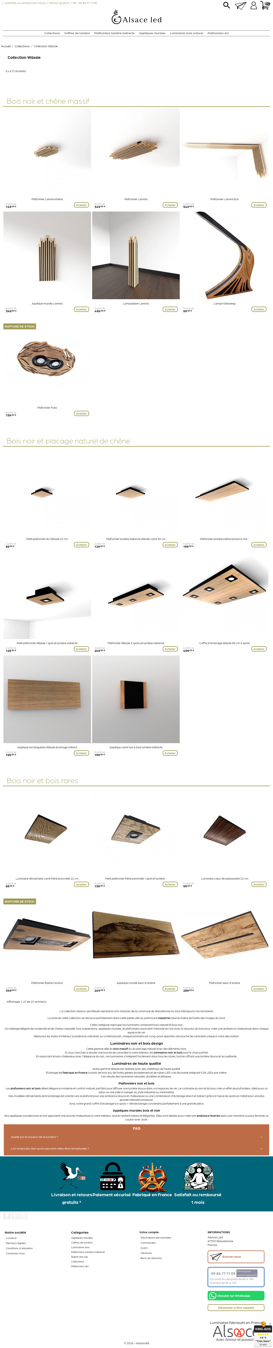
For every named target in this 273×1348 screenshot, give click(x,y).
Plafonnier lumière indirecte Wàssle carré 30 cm (136, 539)
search (226, 6)
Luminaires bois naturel (186, 33)
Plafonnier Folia (47, 407)
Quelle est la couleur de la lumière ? (34, 1137)
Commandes (148, 1242)
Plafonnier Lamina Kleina (47, 199)
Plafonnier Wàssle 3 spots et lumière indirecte (136, 643)
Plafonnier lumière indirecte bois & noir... (224, 539)
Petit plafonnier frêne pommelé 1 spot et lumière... (135, 878)
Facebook (7, 1215)
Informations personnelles (155, 1237)
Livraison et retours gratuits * (71, 1198)
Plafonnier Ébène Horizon (47, 982)
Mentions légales (16, 1242)
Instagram (23, 1215)
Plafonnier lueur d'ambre (224, 982)
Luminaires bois (80, 1247)
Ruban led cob (79, 1256)
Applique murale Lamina (47, 303)
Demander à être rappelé (236, 1307)
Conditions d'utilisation (19, 1248)
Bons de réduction (151, 1257)
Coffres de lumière (77, 33)
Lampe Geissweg (224, 303)
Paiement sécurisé (112, 1194)
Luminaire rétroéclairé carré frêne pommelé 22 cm (47, 878)
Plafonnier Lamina (135, 199)
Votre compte (149, 1232)
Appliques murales (152, 33)
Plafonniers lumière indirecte (114, 33)
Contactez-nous (15, 1253)
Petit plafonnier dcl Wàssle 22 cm (47, 539)
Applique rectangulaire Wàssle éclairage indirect (47, 747)
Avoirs (144, 1247)
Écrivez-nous (225, 1257)
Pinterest (15, 1215)
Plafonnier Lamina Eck (224, 199)
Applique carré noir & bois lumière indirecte (135, 747)
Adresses (146, 1252)
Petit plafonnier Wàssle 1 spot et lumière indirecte (47, 643)
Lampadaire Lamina (136, 303)
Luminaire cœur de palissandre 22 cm (224, 878)
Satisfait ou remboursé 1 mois (197, 1198)
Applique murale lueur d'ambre (136, 982)
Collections (52, 33)
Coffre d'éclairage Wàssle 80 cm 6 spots (224, 643)
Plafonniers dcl (218, 33)
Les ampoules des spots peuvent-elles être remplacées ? (50, 1148)
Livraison (11, 1237)
